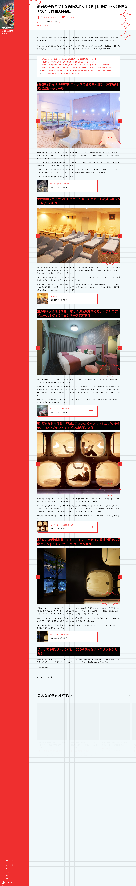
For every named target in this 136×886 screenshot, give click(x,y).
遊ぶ (14, 873)
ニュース (6, 881)
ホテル (56, 88)
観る (14, 866)
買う (14, 877)
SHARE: (39, 743)
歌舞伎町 (56, 83)
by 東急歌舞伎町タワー (10, 34)
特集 (14, 858)
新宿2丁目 (49, 83)
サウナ (41, 88)
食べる (14, 870)
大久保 (43, 83)
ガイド (68, 83)
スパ (49, 88)
